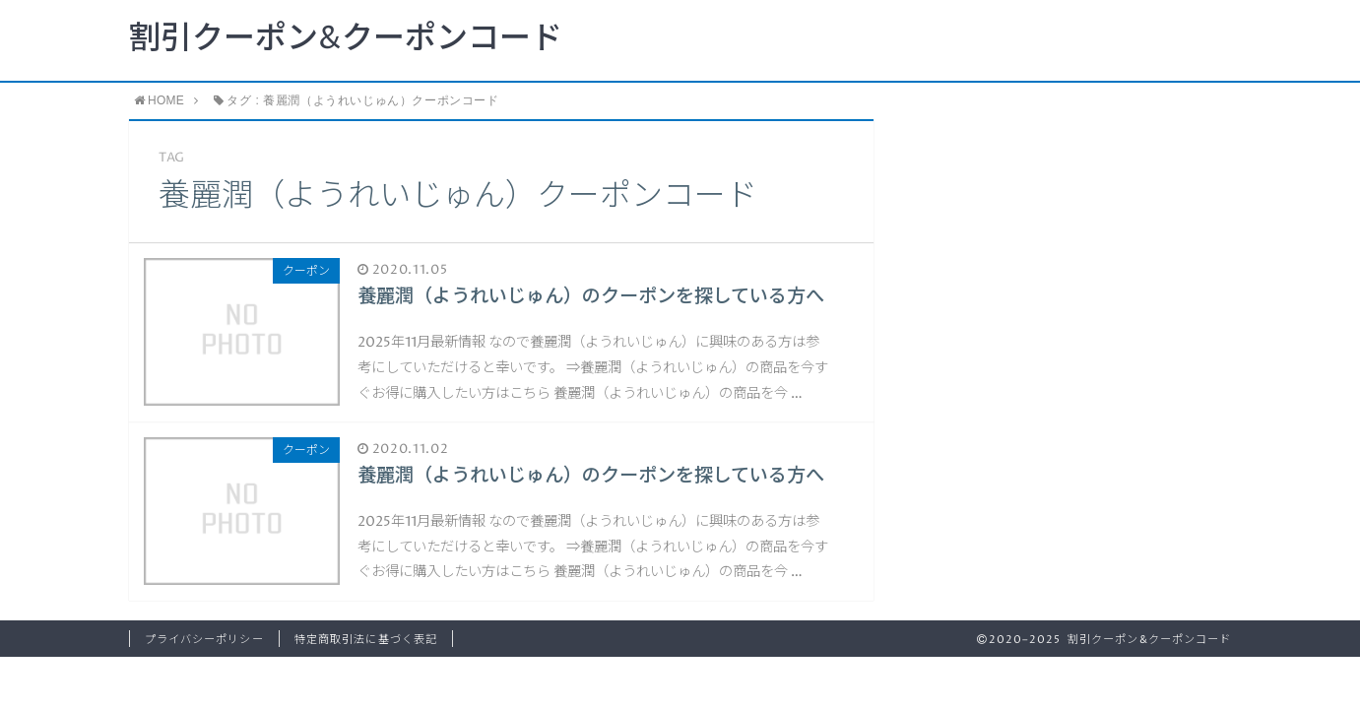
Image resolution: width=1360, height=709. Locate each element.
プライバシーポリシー (204, 639)
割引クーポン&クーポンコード (345, 39)
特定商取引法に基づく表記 (365, 639)
